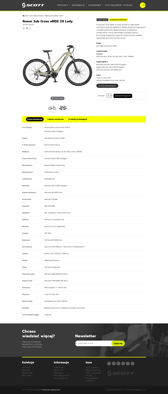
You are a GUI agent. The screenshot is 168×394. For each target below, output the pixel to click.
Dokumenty (58, 373)
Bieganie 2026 (27, 373)
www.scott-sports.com (51, 390)
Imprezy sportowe (93, 370)
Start (27, 16)
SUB (61, 16)
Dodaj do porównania (118, 20)
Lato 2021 (33, 16)
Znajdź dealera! (102, 20)
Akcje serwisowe (61, 378)
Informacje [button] (78, 5)
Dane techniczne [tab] (34, 119)
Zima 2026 (26, 370)
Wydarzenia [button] (95, 5)
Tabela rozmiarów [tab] (55, 119)
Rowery (41, 16)
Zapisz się (118, 343)
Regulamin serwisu (61, 375)
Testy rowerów (92, 368)
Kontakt (128, 5)
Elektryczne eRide (51, 16)
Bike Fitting (26, 375)
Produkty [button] (63, 5)
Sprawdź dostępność (123, 96)
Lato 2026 (26, 368)
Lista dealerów (113, 5)
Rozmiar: (101, 96)
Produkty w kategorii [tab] (78, 119)
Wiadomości (59, 368)
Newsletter (58, 370)
